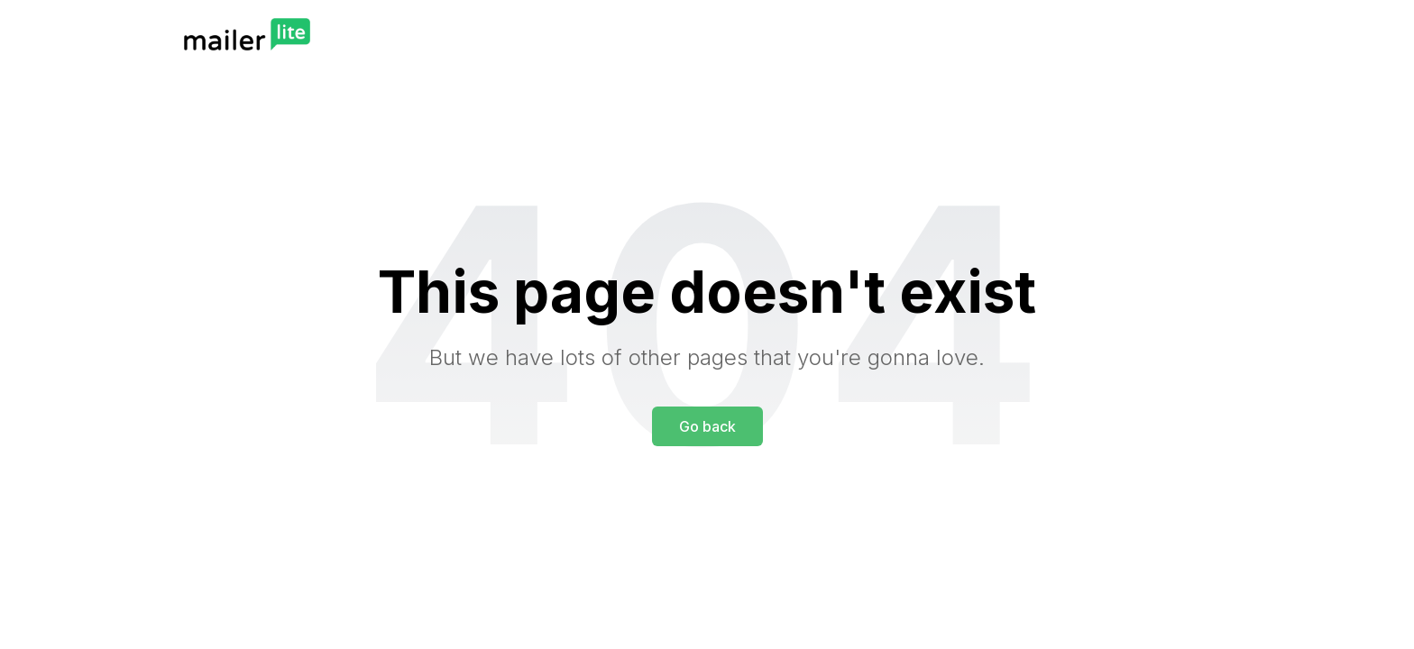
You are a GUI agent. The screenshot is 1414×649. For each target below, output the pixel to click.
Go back (707, 426)
